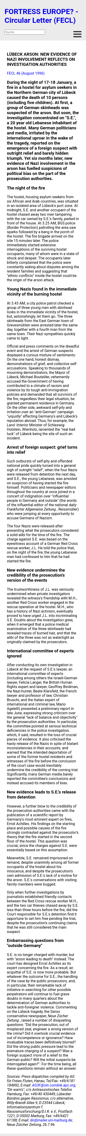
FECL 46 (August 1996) (25, 73)
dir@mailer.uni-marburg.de (51, 1120)
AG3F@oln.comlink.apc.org (53, 1085)
